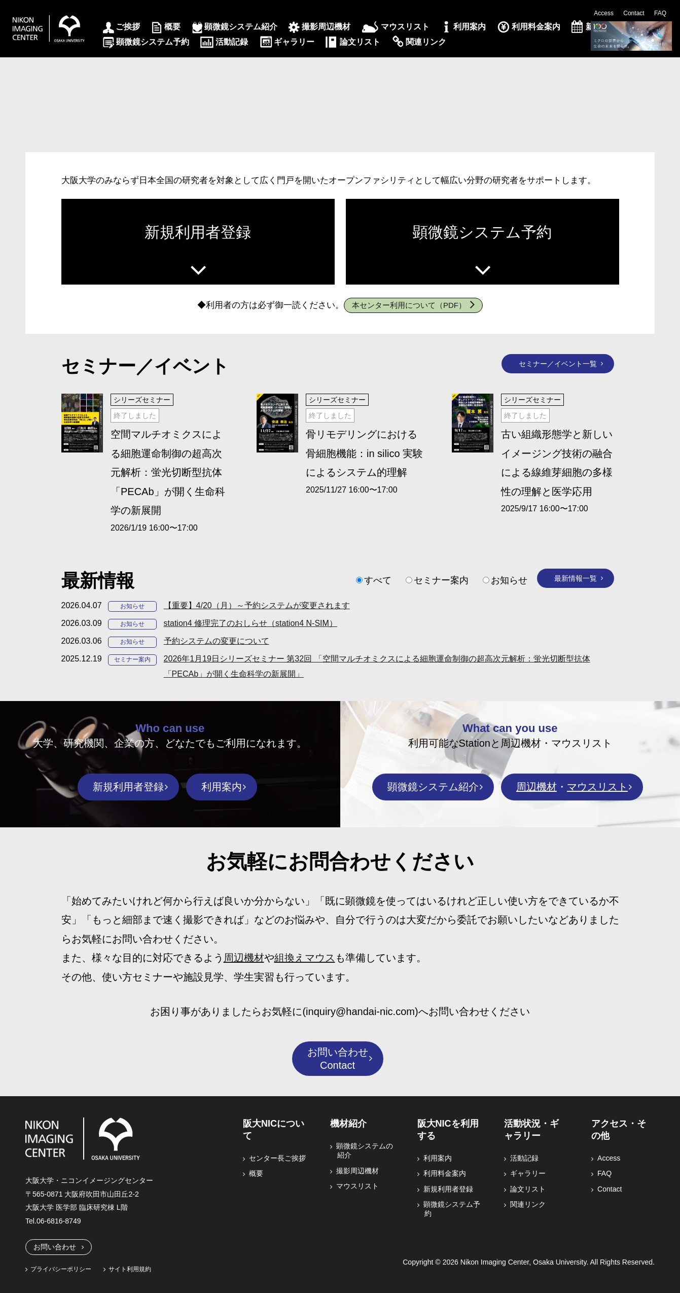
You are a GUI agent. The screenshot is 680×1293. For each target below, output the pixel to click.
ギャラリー (294, 42)
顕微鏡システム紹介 (240, 26)
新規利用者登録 (198, 232)
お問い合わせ (54, 1247)
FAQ (660, 13)
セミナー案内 (441, 580)
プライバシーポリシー (60, 1269)
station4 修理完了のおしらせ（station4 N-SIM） (250, 623)
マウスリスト (405, 26)
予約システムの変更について (216, 641)
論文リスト (360, 42)
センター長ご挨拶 (278, 1158)
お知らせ (509, 580)
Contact (633, 13)
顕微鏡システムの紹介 (365, 1150)
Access (604, 13)
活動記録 (232, 42)
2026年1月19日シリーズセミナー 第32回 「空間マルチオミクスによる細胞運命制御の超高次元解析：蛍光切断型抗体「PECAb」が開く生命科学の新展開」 (377, 666)
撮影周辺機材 (326, 26)
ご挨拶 (128, 26)
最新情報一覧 (575, 578)
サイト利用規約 (130, 1269)
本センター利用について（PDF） (409, 305)
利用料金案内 (536, 26)
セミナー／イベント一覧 (558, 364)
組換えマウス (304, 957)
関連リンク (426, 42)
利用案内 (469, 26)
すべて (377, 580)
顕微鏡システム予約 (152, 42)
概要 (172, 26)
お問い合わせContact (337, 1058)
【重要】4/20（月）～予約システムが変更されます (257, 605)
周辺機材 (536, 786)
